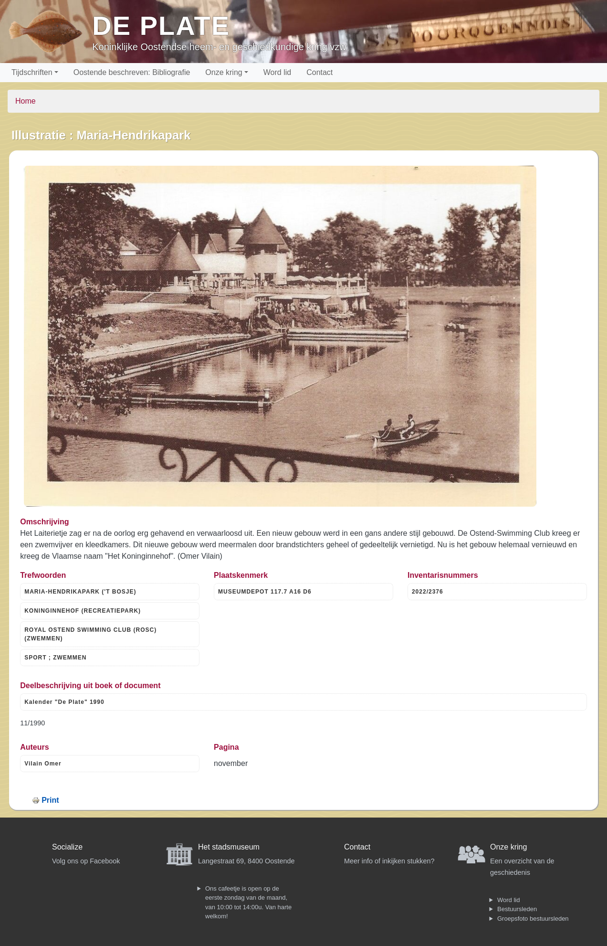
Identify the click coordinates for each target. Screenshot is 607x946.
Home (25, 101)
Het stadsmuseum (229, 847)
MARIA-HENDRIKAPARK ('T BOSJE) (80, 591)
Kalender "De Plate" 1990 (64, 702)
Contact (319, 72)
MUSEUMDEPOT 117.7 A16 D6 (265, 591)
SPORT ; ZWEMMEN (55, 657)
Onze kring (223, 72)
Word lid (277, 72)
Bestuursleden (517, 909)
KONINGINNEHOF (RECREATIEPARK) (82, 610)
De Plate (161, 26)
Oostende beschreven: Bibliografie (131, 72)
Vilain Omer (42, 763)
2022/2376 (427, 591)
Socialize (67, 847)
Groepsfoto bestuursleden (533, 918)
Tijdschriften (31, 72)
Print (50, 800)
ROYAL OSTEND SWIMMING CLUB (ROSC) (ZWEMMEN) (90, 634)
